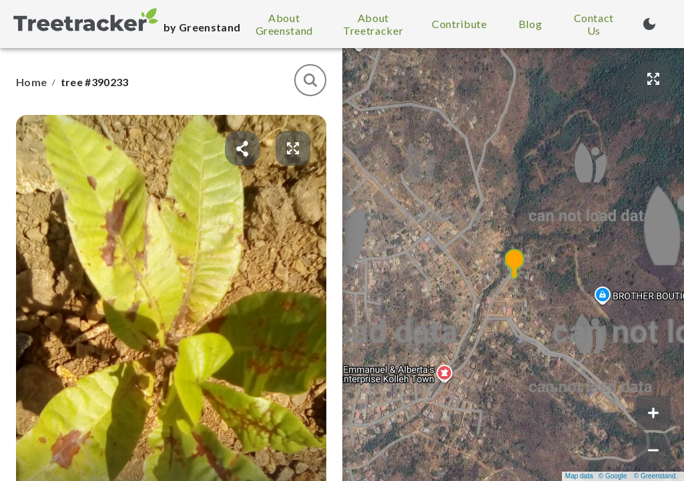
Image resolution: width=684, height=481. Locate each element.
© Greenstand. (655, 476)
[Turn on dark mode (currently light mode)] (649, 24)
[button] (513, 264)
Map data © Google (596, 476)
